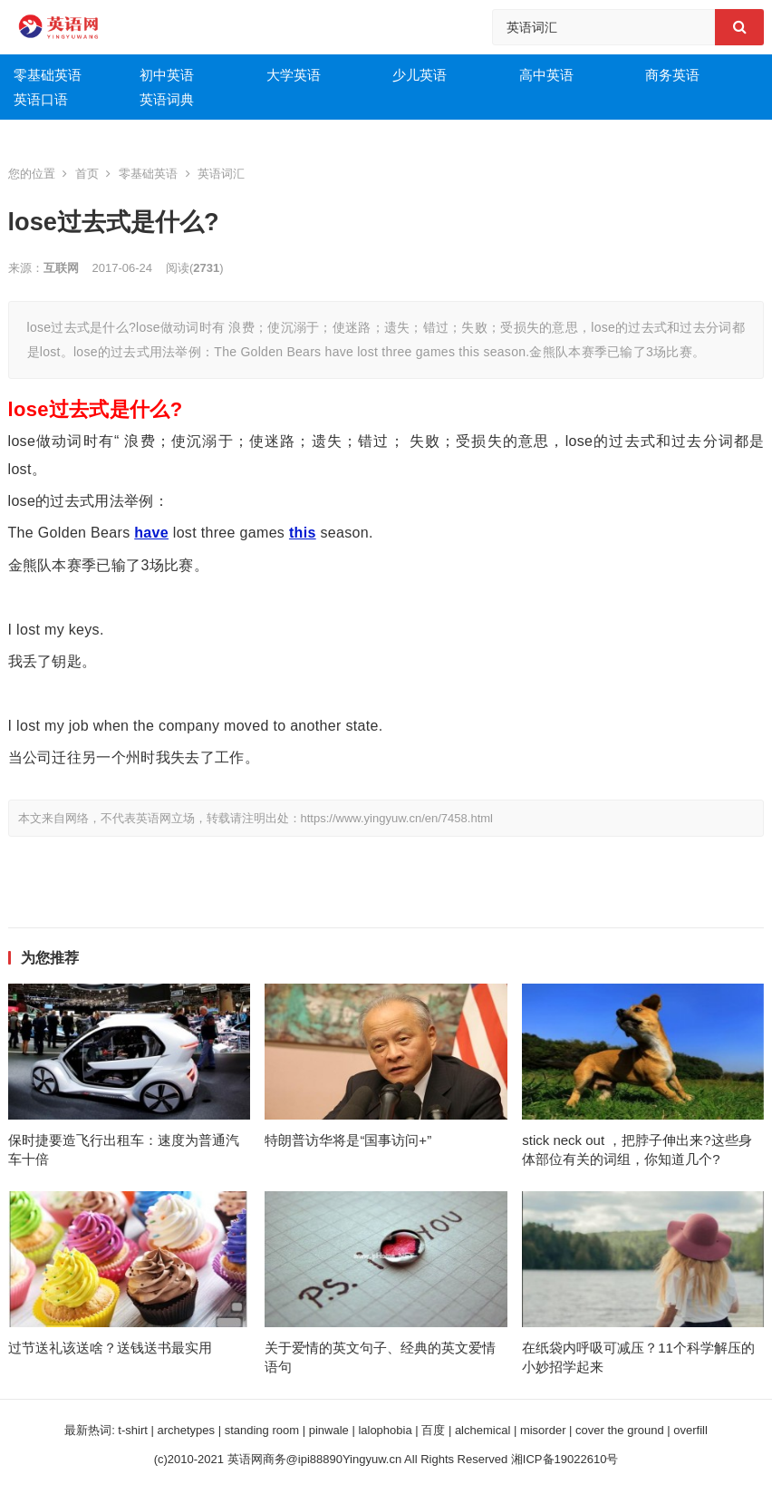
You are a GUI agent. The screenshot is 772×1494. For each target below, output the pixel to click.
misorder (543, 1430)
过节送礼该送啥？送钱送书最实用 (110, 1347)
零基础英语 (48, 74)
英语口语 (41, 99)
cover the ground (619, 1430)
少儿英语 (419, 74)
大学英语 (293, 74)
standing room (262, 1430)
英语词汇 (221, 173)
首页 (87, 173)
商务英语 (672, 74)
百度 (433, 1430)
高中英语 (546, 74)
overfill (690, 1430)
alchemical (482, 1430)
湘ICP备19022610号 (565, 1459)
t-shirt (133, 1430)
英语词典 (167, 99)
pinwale (329, 1430)
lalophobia (384, 1430)
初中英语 (167, 74)
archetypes (186, 1430)
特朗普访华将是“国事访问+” (348, 1140)
